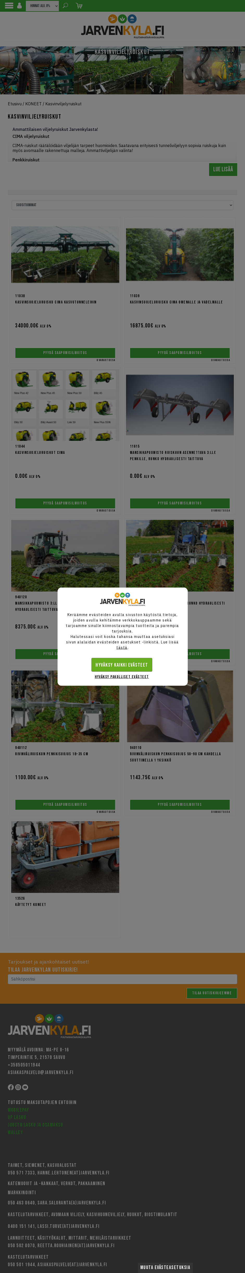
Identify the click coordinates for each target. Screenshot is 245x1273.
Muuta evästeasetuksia (165, 1268)
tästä (122, 647)
